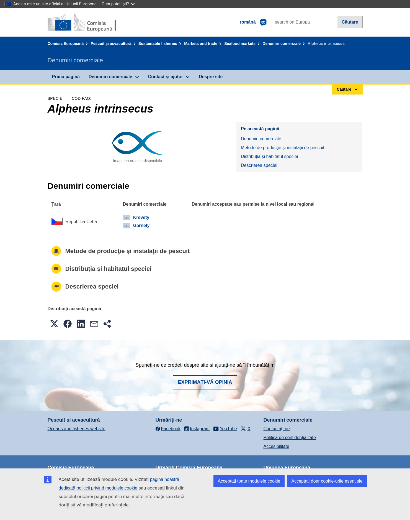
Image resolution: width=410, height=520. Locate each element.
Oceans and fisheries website (76, 428)
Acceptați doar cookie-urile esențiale (326, 481)
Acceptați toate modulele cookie (249, 481)
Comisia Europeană (66, 43)
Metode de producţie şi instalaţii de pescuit (282, 147)
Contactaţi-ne (277, 428)
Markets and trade (200, 43)
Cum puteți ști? (118, 3)
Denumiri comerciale (281, 43)
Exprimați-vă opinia (205, 382)
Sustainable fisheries (157, 43)
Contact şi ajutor (165, 76)
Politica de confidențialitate (290, 437)
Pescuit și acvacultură (111, 43)
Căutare (350, 22)
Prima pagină (66, 76)
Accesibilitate (276, 446)
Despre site (211, 76)
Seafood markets (240, 43)
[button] (54, 323)
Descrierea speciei (259, 165)
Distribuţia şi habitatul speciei (269, 156)
